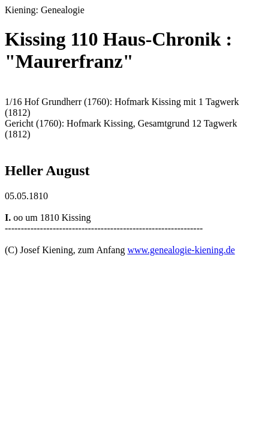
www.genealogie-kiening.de (180, 250)
